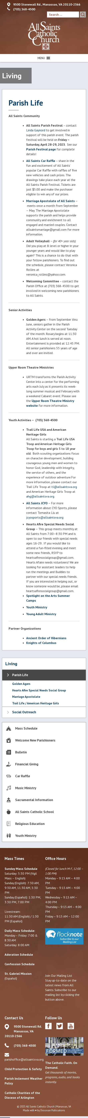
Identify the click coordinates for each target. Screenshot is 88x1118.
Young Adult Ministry (41, 614)
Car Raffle (22, 776)
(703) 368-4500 (24, 9)
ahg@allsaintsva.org (40, 496)
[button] (41, 58)
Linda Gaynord (35, 130)
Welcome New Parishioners (35, 740)
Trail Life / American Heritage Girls (35, 703)
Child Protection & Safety (23, 1069)
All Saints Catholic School (34, 812)
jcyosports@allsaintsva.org (44, 517)
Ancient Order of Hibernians (46, 638)
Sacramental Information (34, 800)
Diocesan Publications (52, 1110)
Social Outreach (24, 712)
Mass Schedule (26, 728)
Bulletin (21, 752)
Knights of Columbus (41, 643)
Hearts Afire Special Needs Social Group (39, 690)
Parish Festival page (41, 149)
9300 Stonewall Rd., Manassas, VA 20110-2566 (46, 4)
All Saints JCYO (37, 503)
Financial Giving (26, 764)
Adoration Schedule (19, 954)
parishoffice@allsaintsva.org (24, 1059)
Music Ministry (25, 788)
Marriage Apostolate (26, 697)
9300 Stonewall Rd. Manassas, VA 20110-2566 (23, 1031)
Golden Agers (21, 684)
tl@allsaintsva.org (64, 487)
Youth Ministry (36, 607)
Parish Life (20, 675)
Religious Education (30, 824)
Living (11, 663)
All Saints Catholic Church (40, 1106)
